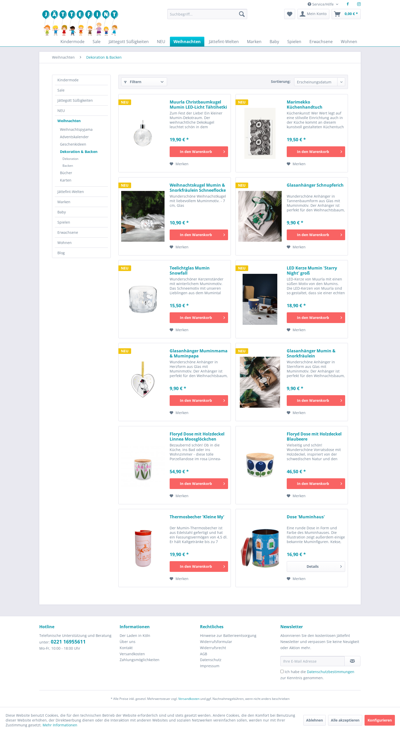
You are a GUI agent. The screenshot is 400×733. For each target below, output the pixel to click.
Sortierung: (281, 81)
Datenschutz (210, 659)
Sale (61, 90)
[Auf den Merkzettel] (179, 164)
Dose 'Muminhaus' (306, 517)
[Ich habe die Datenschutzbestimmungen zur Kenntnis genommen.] (282, 671)
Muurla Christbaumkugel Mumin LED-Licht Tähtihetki (198, 104)
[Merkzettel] (289, 14)
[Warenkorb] (346, 14)
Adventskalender (74, 136)
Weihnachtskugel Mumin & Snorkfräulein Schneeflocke (198, 188)
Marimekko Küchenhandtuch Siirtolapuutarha (304, 104)
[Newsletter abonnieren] (352, 661)
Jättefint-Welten (70, 191)
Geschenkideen (73, 144)
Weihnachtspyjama (76, 129)
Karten (65, 180)
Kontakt (126, 647)
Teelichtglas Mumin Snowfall (190, 270)
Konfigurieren (380, 720)
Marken (63, 201)
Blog (61, 252)
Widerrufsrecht (213, 647)
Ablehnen (314, 720)
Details (324, 565)
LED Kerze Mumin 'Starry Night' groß (312, 270)
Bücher (66, 172)
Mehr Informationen (60, 725)
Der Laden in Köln (135, 635)
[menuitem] (207, 16)
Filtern (132, 81)
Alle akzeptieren (345, 720)
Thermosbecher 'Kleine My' (197, 517)
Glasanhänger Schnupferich (315, 185)
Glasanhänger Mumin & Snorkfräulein (311, 353)
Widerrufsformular (216, 641)
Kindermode (68, 80)
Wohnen (64, 242)
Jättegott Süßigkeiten (75, 100)
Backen (67, 165)
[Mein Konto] (313, 14)
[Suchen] (241, 14)
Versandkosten (132, 653)
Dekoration (70, 159)
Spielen (63, 222)
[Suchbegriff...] (207, 14)
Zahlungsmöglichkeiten (139, 659)
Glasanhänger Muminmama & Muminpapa (199, 353)
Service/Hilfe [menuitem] (321, 4)
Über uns (127, 641)
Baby (61, 212)
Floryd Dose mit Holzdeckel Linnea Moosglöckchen (197, 436)
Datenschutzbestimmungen (330, 671)
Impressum (209, 665)
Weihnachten (69, 120)
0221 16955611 (68, 641)
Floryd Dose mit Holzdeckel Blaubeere (314, 436)
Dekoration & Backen (78, 151)
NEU (61, 110)
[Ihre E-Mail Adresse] (312, 661)
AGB (203, 653)
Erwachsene (67, 232)
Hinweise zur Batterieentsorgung (228, 635)
